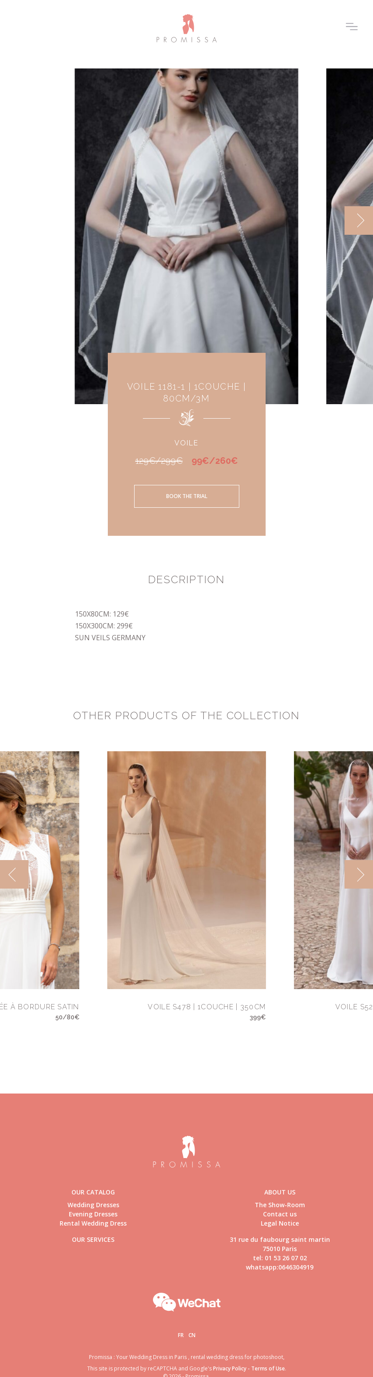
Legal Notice (280, 1223)
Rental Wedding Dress (93, 1223)
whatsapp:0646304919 (279, 1267)
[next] (359, 220)
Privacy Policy (229, 1368)
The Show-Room (280, 1205)
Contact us (280, 1214)
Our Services (93, 1239)
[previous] (14, 874)
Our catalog (93, 1192)
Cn (191, 1335)
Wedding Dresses (93, 1205)
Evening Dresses (93, 1214)
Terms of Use (268, 1368)
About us (279, 1192)
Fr (181, 1335)
